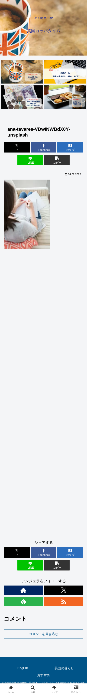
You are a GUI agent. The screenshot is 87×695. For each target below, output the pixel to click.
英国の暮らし (64, 668)
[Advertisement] (43, 396)
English (22, 668)
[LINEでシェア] (30, 160)
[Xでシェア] (17, 147)
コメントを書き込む (43, 634)
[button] (57, 160)
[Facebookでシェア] (43, 147)
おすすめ (43, 675)
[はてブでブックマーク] (70, 147)
